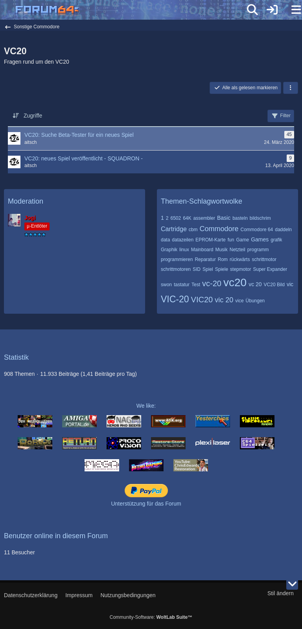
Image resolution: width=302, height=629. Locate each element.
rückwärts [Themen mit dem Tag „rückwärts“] (240, 259)
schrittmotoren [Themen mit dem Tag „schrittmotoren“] (176, 269)
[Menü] (292, 10)
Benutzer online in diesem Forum (56, 536)
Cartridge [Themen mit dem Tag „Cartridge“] (174, 229)
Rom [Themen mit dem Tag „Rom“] (223, 259)
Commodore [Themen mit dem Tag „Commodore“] (218, 229)
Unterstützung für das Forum (146, 503)
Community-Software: (151, 617)
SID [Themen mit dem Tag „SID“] (197, 269)
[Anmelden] (272, 10)
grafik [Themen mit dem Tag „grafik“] (276, 240)
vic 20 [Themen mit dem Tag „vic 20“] (224, 300)
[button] (290, 88)
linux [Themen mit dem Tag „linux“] (184, 249)
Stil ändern (280, 593)
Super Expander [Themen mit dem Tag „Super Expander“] (270, 269)
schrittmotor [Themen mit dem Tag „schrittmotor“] (264, 259)
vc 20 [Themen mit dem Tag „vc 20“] (255, 284)
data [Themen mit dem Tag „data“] (165, 240)
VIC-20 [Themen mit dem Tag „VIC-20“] (175, 299)
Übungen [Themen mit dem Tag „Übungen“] (255, 300)
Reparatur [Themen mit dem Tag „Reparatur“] (205, 259)
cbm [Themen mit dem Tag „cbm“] (193, 229)
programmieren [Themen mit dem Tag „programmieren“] (177, 259)
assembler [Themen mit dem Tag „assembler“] (204, 218)
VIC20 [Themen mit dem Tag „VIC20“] (202, 299)
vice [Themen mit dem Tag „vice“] (239, 300)
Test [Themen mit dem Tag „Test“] (196, 284)
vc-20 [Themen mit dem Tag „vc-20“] (211, 283)
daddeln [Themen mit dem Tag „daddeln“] (283, 229)
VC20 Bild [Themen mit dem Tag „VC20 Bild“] (274, 284)
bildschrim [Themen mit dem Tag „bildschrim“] (260, 218)
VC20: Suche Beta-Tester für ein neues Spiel (79, 135)
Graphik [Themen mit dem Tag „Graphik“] (169, 249)
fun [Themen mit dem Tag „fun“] (231, 240)
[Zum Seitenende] (292, 584)
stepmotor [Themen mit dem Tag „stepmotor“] (240, 269)
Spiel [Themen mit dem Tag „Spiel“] (208, 269)
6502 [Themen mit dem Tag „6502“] (175, 218)
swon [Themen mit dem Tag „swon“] (166, 284)
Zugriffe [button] (33, 115)
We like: (146, 406)
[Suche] (252, 10)
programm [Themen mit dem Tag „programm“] (258, 249)
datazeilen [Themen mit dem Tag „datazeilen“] (182, 240)
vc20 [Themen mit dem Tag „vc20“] (235, 282)
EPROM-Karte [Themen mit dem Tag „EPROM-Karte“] (210, 240)
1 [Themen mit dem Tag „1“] (162, 218)
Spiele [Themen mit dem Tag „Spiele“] (221, 269)
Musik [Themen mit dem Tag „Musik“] (221, 249)
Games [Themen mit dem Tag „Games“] (260, 239)
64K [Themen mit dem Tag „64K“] (187, 218)
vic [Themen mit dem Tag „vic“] (290, 284)
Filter (281, 116)
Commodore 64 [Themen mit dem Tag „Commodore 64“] (257, 229)
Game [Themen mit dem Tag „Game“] (242, 240)
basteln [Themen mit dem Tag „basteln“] (240, 218)
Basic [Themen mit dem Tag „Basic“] (223, 218)
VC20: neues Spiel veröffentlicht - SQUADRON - (83, 158)
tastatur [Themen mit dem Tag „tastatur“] (182, 284)
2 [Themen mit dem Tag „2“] (167, 218)
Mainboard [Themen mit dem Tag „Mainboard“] (202, 249)
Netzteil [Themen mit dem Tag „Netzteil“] (237, 249)
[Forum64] (132, 10)
